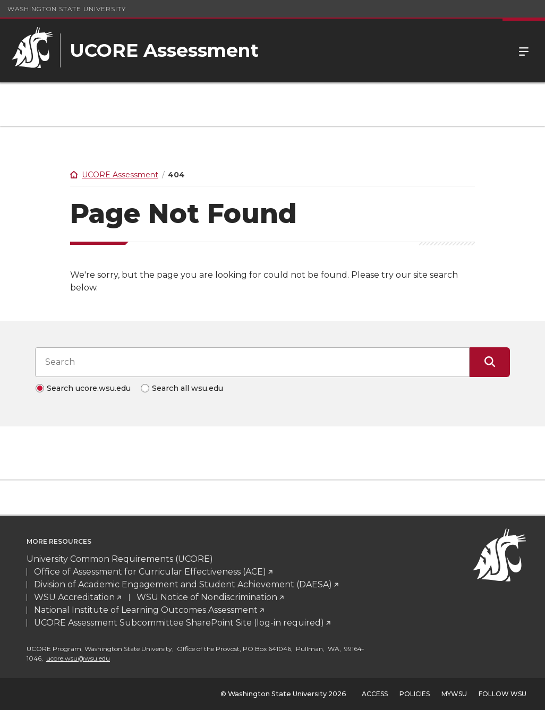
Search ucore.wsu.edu (89, 388)
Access (375, 694)
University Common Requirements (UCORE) (120, 559)
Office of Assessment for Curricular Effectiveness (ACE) (150, 572)
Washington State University (66, 9)
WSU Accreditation (74, 597)
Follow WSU (502, 694)
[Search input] (252, 362)
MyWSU (454, 694)
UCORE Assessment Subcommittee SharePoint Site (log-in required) (179, 623)
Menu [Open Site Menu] (524, 50)
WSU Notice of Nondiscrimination (207, 597)
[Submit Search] (490, 362)
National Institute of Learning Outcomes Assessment (146, 610)
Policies (414, 694)
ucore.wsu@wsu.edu (78, 658)
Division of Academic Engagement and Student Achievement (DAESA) (183, 584)
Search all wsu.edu (187, 388)
